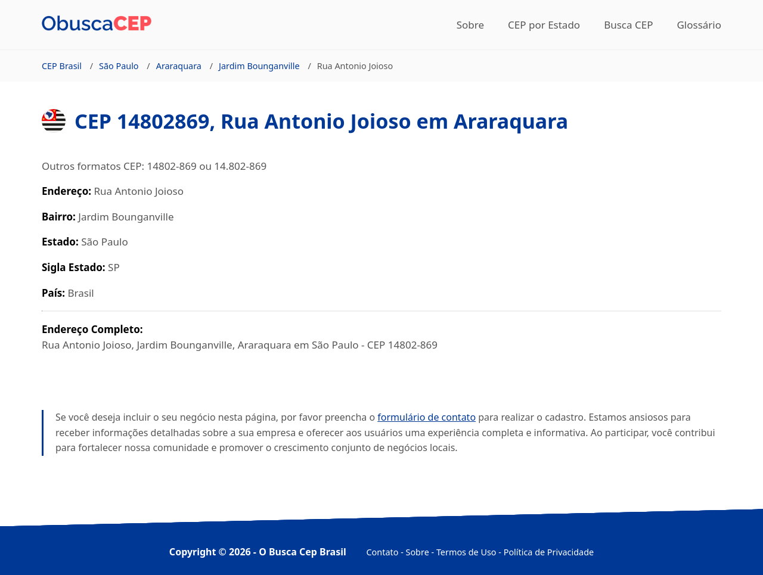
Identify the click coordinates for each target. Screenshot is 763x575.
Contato (383, 552)
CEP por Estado (544, 25)
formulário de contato (426, 417)
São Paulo (119, 66)
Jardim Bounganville (259, 66)
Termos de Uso (466, 552)
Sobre (470, 25)
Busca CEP (628, 25)
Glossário (699, 25)
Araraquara (178, 66)
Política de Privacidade (549, 552)
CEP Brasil (62, 66)
